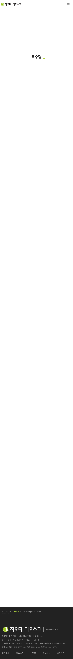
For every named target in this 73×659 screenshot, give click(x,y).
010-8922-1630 (20, 647)
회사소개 (5, 653)
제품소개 (20, 653)
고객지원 (60, 653)
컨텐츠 (33, 653)
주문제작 (46, 653)
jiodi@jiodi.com (59, 643)
